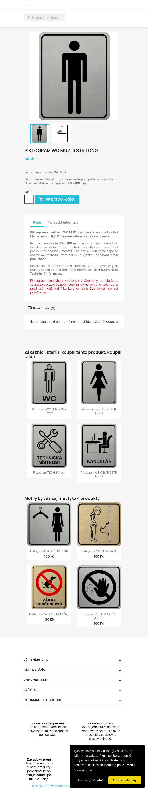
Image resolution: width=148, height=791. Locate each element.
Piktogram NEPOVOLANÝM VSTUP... (99, 616)
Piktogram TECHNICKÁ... (49, 472)
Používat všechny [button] (124, 780)
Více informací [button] (84, 770)
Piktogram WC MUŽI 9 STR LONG (49, 411)
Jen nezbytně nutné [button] (90, 780)
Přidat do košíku (57, 199)
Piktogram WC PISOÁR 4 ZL (99, 551)
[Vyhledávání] (44, 17)
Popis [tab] (37, 222)
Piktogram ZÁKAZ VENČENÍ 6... (49, 614)
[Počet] (29, 199)
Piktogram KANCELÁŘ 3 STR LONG (99, 474)
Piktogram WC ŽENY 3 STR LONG (99, 411)
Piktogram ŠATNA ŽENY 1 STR (49, 551)
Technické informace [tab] (63, 222)
